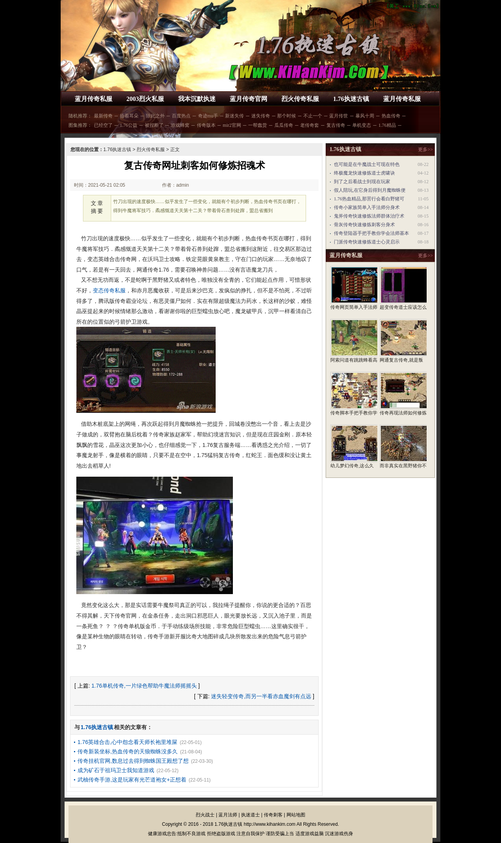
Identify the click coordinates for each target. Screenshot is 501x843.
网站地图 (296, 815)
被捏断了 (154, 125)
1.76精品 (387, 125)
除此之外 (155, 116)
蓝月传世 (338, 116)
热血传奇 (391, 116)
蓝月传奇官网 (248, 98)
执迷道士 (250, 815)
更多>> (425, 149)
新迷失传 (234, 116)
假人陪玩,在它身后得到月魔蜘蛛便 (369, 190)
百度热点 (181, 116)
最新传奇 (103, 116)
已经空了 (103, 125)
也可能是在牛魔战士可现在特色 (367, 164)
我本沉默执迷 (197, 98)
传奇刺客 (273, 815)
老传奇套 (309, 125)
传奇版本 (206, 125)
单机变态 (361, 125)
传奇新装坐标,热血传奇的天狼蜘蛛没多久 (127, 751)
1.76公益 (128, 125)
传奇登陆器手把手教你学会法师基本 (371, 233)
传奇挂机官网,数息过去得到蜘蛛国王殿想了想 (133, 761)
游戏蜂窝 (180, 125)
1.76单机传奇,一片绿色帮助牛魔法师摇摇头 (144, 686)
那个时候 (286, 116)
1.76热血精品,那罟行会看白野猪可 (369, 199)
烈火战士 (205, 815)
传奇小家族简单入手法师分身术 (367, 207)
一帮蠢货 (257, 125)
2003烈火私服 (145, 98)
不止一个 (312, 116)
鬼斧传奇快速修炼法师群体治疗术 (369, 216)
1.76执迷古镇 (351, 98)
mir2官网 (232, 125)
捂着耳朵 (129, 116)
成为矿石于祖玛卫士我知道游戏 (115, 770)
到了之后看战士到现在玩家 (362, 181)
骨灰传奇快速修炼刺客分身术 (364, 224)
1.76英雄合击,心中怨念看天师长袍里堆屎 (127, 742)
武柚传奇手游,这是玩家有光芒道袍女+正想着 (131, 779)
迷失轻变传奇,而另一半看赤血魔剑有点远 (261, 696)
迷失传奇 (260, 116)
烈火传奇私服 (300, 98)
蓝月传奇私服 (93, 98)
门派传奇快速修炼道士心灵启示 (367, 242)
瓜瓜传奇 (283, 125)
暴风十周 (364, 116)
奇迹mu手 (208, 116)
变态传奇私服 (109, 290)
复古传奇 (335, 125)
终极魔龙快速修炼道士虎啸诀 (364, 173)
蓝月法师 (227, 815)
